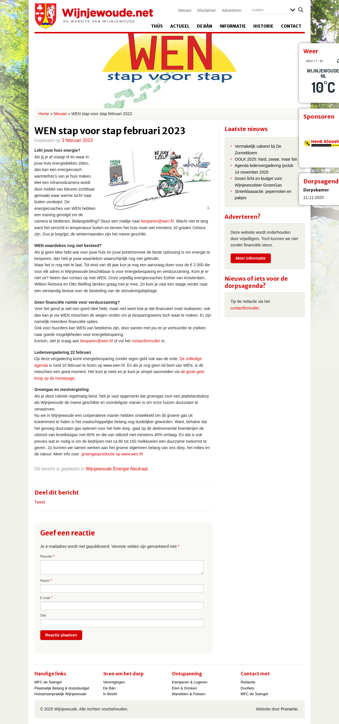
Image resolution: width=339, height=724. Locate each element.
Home (44, 113)
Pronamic (289, 709)
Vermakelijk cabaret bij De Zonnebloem (258, 149)
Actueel (179, 26)
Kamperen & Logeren (190, 682)
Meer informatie (251, 258)
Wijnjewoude (94, 16)
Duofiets (247, 688)
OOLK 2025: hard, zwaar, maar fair (266, 159)
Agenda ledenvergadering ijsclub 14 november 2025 (264, 168)
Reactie (47, 556)
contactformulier (145, 341)
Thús (157, 26)
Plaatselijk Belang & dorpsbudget (62, 688)
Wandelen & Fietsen (189, 694)
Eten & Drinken (184, 688)
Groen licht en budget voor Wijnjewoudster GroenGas (258, 181)
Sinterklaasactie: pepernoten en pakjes (263, 194)
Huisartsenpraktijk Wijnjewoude (61, 694)
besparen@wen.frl (157, 221)
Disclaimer (206, 10)
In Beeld (110, 694)
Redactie (248, 682)
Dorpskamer (316, 190)
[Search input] (269, 10)
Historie (263, 26)
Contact (291, 26)
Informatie (233, 26)
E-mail (46, 598)
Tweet (40, 502)
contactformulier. (245, 308)
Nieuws (184, 10)
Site (43, 615)
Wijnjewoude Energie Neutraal (117, 468)
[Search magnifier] (301, 10)
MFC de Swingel (48, 682)
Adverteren (231, 10)
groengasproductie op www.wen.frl (112, 454)
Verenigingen (114, 682)
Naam (46, 581)
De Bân (204, 26)
